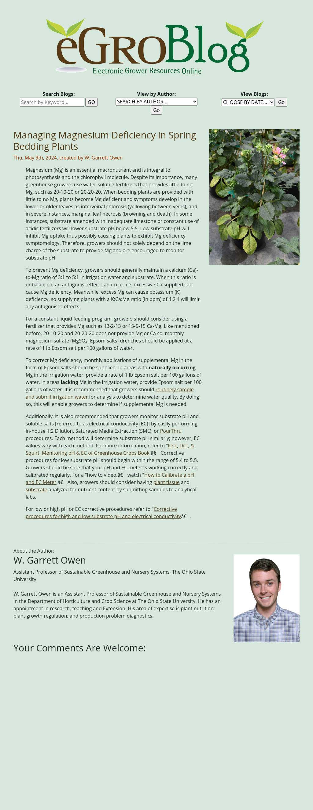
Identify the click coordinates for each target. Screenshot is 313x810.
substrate (36, 489)
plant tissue (166, 482)
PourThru (171, 431)
